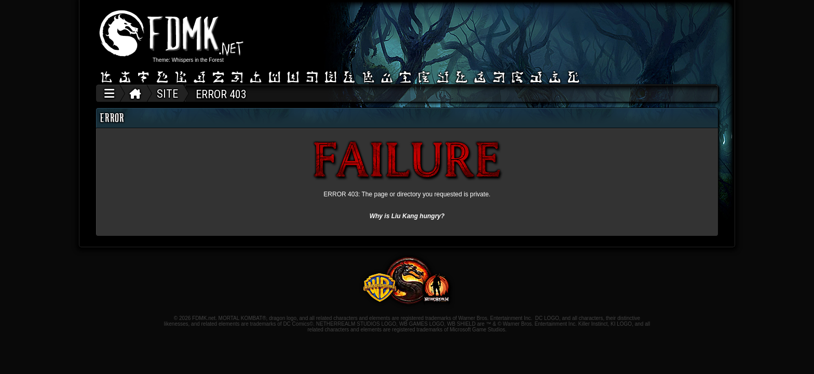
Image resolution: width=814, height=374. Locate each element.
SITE (167, 93)
